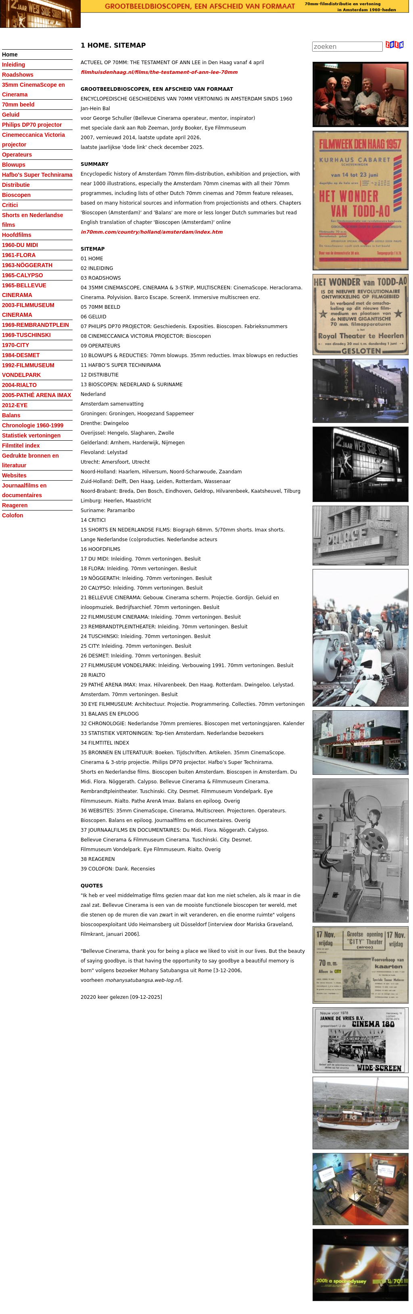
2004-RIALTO (19, 385)
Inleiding (13, 64)
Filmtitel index (21, 445)
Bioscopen (16, 195)
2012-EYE (14, 405)
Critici (10, 205)
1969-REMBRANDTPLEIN (35, 325)
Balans (11, 415)
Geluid (10, 114)
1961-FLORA (18, 255)
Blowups (13, 164)
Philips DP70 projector (32, 124)
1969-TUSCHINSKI (26, 335)
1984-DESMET (21, 355)
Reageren (14, 505)
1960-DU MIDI (20, 245)
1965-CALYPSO (22, 275)
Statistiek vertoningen (31, 435)
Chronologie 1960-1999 (32, 425)
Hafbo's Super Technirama (37, 175)
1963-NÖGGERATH (27, 265)
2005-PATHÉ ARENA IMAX (36, 395)
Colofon (12, 515)
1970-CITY (15, 345)
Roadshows (17, 74)
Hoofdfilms (16, 235)
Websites (14, 475)
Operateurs (17, 154)
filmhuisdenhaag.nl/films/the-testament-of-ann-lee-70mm (159, 72)
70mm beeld (18, 104)
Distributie (16, 185)
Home (10, 54)
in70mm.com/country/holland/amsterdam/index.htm (152, 232)
